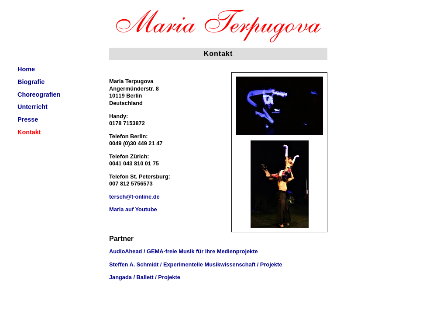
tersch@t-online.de (134, 196)
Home (26, 69)
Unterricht (32, 106)
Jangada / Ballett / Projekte (144, 277)
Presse (27, 119)
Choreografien (38, 94)
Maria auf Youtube (133, 209)
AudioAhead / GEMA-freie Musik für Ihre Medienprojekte (183, 251)
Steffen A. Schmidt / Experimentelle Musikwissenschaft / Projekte (195, 264)
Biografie (31, 81)
